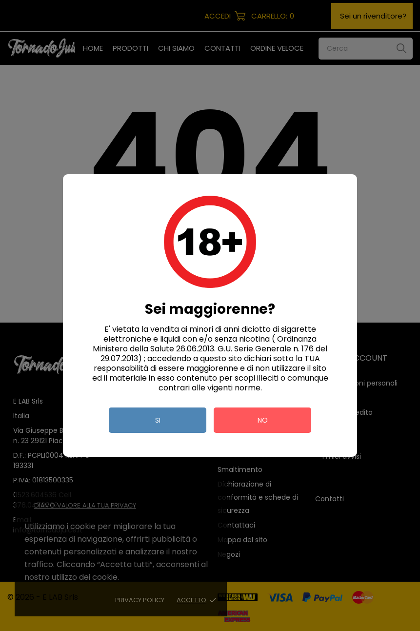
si (157, 420)
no (263, 420)
